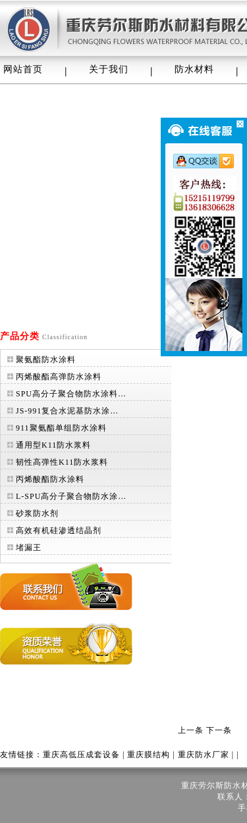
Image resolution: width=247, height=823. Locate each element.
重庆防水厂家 (203, 754)
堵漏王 (28, 547)
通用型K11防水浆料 (53, 445)
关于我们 (108, 69)
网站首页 (23, 69)
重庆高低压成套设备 (81, 754)
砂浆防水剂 (37, 513)
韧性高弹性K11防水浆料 (62, 462)
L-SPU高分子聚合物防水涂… (71, 496)
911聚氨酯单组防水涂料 (61, 428)
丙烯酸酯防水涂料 (50, 479)
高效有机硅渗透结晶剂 (58, 530)
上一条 (191, 730)
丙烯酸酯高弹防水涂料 (58, 376)
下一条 (219, 730)
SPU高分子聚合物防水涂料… (71, 393)
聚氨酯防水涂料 (46, 359)
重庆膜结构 (148, 754)
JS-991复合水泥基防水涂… (67, 410)
